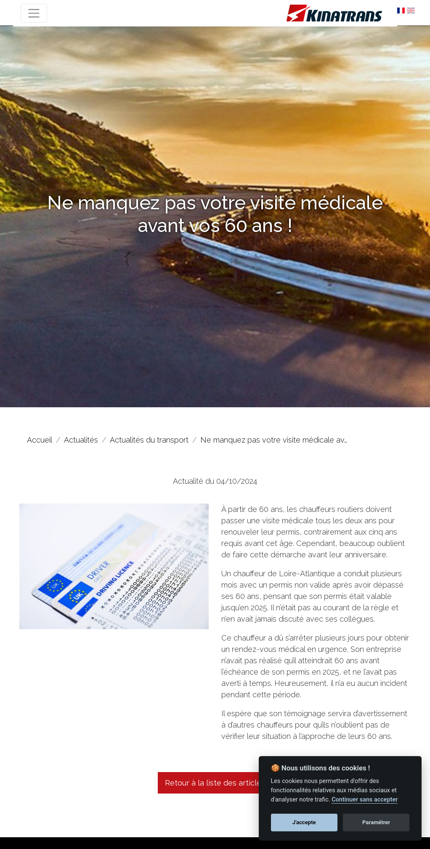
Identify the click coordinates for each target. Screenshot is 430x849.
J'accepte (304, 822)
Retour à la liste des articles (215, 782)
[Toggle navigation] (34, 13)
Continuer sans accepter (365, 799)
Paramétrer (376, 822)
